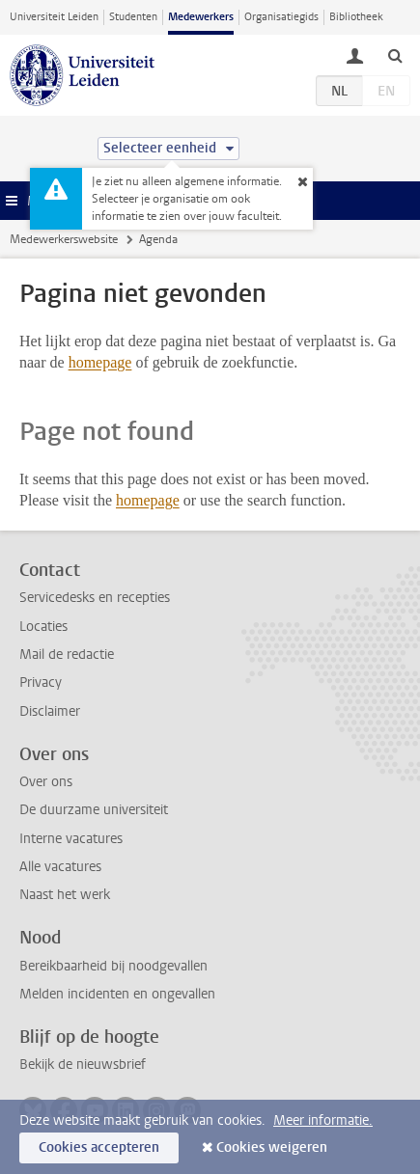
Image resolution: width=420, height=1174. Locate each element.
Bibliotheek (356, 17)
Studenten (133, 17)
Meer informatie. (323, 1120)
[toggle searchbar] (394, 55)
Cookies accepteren (99, 1147)
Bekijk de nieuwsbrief (82, 1064)
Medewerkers (201, 17)
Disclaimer (49, 711)
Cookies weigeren (271, 1147)
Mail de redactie (66, 654)
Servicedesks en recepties (94, 597)
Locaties (43, 626)
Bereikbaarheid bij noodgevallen (113, 966)
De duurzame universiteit (93, 810)
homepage (100, 362)
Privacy (40, 682)
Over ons (45, 782)
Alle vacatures (60, 867)
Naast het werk (64, 895)
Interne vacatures (71, 839)
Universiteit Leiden (54, 17)
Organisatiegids (281, 17)
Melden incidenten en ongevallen (117, 994)
